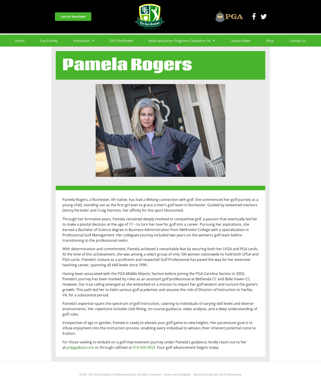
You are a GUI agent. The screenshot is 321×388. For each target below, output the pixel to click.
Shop (270, 40)
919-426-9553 (144, 347)
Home (20, 40)
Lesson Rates (240, 40)
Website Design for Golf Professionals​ (217, 375)
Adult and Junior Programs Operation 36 (182, 40)
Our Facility (49, 40)
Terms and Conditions (177, 375)
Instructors (83, 40)
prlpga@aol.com (80, 347)
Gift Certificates (121, 40)
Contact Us (297, 40)
